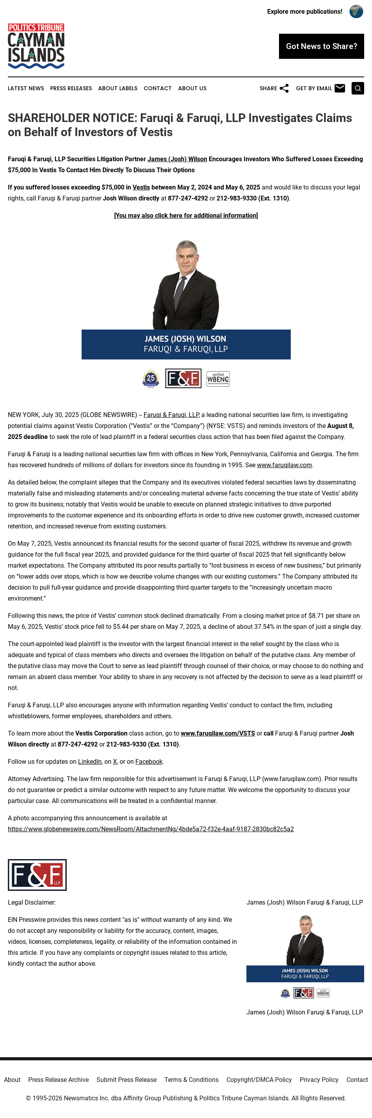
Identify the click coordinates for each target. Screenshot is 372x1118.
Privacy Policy (319, 1079)
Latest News (26, 88)
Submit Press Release (127, 1079)
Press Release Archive (58, 1079)
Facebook (148, 761)
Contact (158, 88)
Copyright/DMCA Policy (259, 1079)
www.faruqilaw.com (284, 465)
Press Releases (71, 88)
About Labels (117, 88)
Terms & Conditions (191, 1079)
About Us (192, 88)
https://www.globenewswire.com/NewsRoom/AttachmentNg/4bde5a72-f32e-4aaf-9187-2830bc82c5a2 (151, 829)
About (12, 1079)
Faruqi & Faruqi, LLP (171, 415)
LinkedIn (90, 761)
